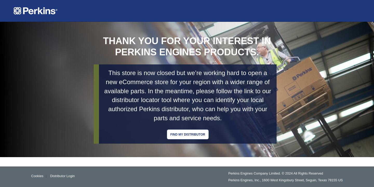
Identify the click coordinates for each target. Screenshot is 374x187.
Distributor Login (62, 176)
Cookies (37, 176)
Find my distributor (187, 134)
